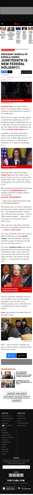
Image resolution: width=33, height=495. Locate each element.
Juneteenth (16, 400)
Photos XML (5, 451)
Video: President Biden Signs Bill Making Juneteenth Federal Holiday (7, 103)
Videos (4, 454)
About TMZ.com (6, 416)
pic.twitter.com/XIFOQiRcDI (11, 197)
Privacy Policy (11, 463)
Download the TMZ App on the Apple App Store (8, 488)
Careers (19, 420)
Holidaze (17, 397)
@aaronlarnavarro (13, 203)
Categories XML (6, 442)
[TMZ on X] (14, 475)
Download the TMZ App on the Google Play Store (24, 488)
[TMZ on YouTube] (18, 475)
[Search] (30, 23)
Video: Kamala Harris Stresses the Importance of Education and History (7, 169)
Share (11, 356)
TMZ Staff (5, 75)
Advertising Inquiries (22, 423)
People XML (5, 449)
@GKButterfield (16, 190)
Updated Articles (6, 435)
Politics (25, 397)
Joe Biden (10, 393)
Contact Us (20, 416)
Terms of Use (5, 420)
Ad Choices (5, 423)
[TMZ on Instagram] (21, 475)
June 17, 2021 (10, 77)
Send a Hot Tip (21, 418)
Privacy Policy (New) (7, 418)
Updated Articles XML (8, 437)
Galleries (4, 444)
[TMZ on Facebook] (10, 475)
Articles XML (5, 432)
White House (8, 397)
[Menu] (2, 23)
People (4, 447)
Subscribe (28, 467)
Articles (4, 430)
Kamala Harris (20, 393)
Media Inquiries (21, 425)
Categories (5, 439)
